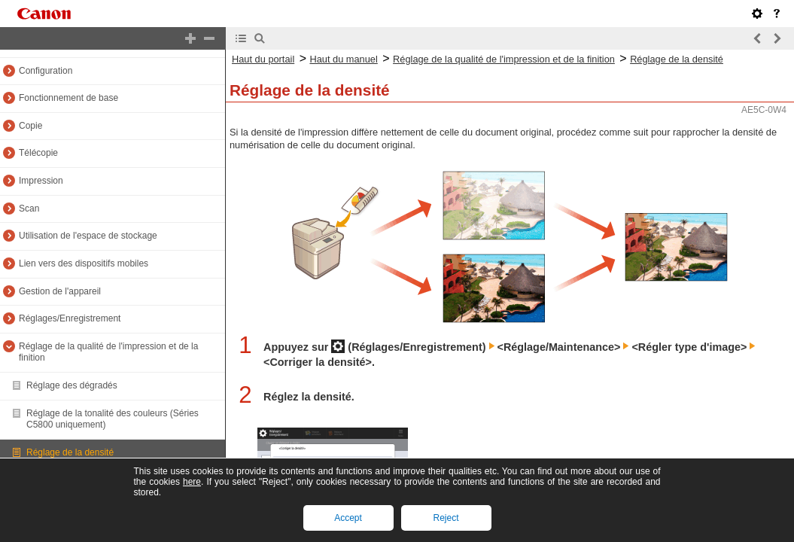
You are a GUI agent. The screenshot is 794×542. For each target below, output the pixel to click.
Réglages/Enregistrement (69, 318)
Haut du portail (263, 59)
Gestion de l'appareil (60, 291)
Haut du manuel (343, 59)
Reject (445, 518)
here (192, 482)
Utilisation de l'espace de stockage (88, 235)
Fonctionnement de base (68, 98)
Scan (29, 208)
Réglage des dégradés (71, 385)
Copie (30, 125)
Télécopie (38, 153)
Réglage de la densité (70, 452)
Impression (41, 180)
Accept (348, 518)
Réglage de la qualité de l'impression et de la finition (504, 59)
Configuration (45, 70)
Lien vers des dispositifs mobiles (83, 263)
